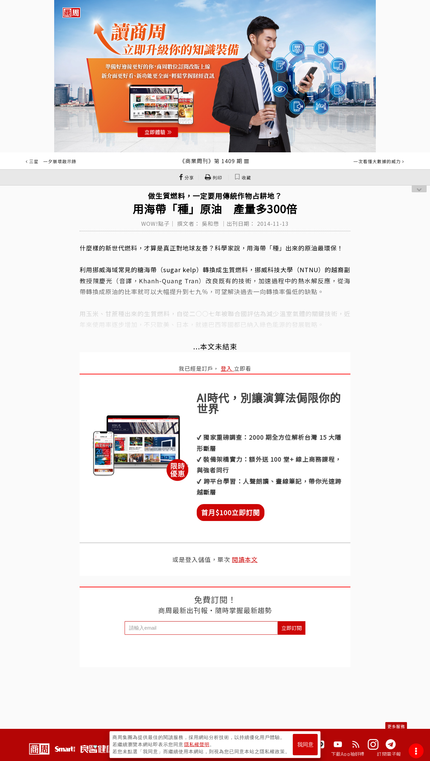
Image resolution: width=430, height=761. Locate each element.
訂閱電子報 (389, 754)
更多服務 (396, 726)
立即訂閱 (291, 627)
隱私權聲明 (197, 744)
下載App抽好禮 (348, 754)
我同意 (305, 744)
